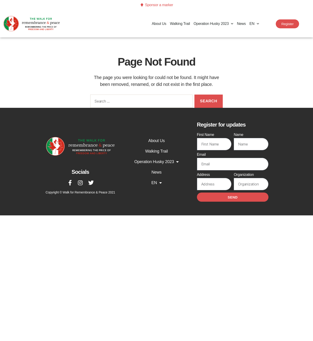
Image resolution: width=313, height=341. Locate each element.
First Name (205, 135)
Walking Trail (180, 24)
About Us (159, 24)
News (241, 24)
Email (201, 154)
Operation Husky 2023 (213, 23)
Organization (244, 175)
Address (203, 175)
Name (238, 135)
